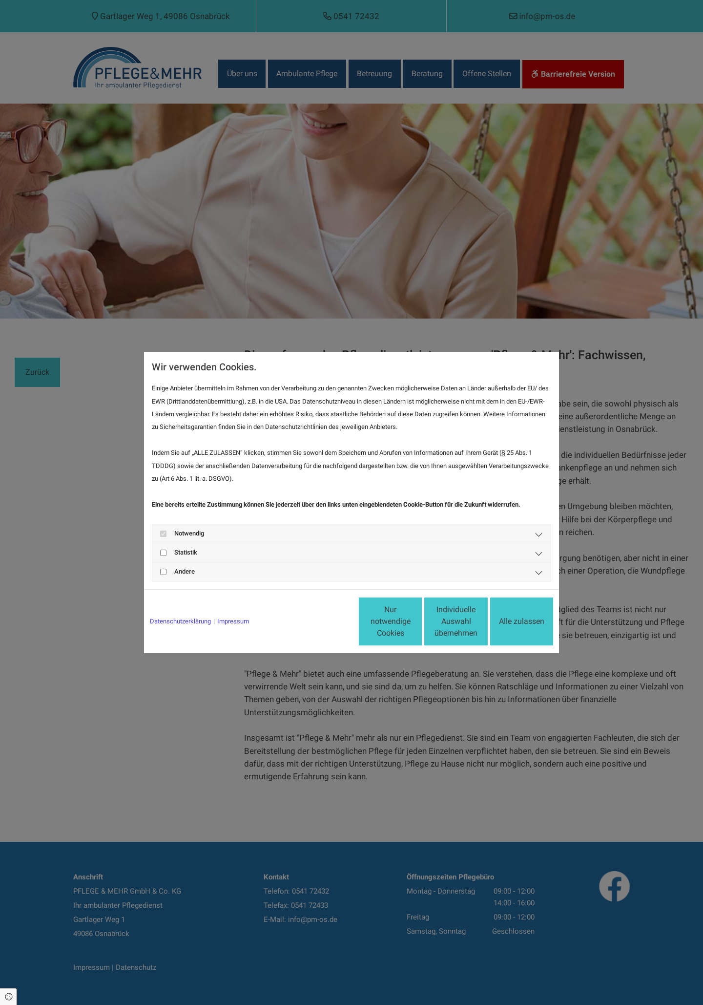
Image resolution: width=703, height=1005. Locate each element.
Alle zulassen (508, 621)
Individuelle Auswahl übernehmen (415, 621)
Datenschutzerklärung (180, 621)
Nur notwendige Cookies (322, 621)
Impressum (233, 621)
